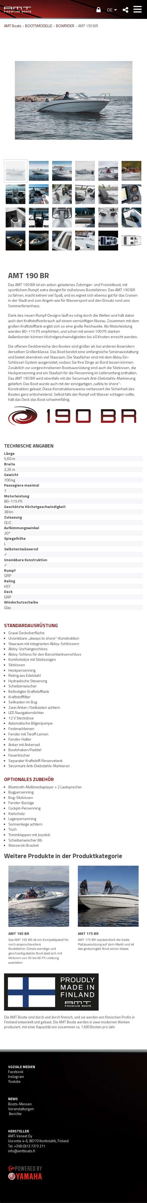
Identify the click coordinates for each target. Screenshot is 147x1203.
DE (109, 10)
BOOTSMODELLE (38, 25)
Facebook (15, 1071)
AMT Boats (12, 25)
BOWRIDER (65, 25)
